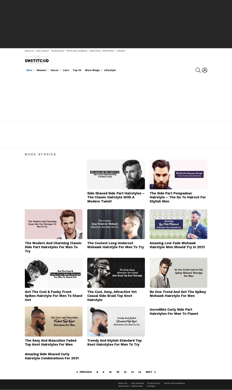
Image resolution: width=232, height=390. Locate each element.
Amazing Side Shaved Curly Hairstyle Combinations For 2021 (52, 356)
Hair (38, 143)
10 (110, 372)
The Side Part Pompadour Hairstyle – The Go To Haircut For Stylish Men (178, 197)
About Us (29, 51)
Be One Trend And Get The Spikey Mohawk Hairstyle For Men (178, 294)
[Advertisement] (116, 23)
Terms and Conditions (76, 51)
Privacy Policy (57, 51)
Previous (86, 372)
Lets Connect (42, 51)
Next (149, 372)
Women (41, 70)
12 (125, 372)
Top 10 (77, 70)
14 (139, 372)
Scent (88, 143)
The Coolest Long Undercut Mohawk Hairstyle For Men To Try (115, 245)
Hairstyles (59, 143)
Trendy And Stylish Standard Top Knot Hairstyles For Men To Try (114, 342)
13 (132, 372)
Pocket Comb (75, 143)
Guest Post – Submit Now (102, 51)
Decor (54, 70)
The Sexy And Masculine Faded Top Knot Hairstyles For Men (50, 342)
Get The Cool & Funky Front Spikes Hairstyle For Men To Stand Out (53, 296)
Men (29, 70)
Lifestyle (121, 51)
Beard (29, 143)
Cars (66, 70)
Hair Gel (47, 143)
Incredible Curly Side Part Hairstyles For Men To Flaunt (174, 311)
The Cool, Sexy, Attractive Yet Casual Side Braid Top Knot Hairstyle (112, 296)
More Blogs (92, 70)
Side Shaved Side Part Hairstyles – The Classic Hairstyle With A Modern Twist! (116, 197)
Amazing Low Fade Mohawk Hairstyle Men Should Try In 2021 (177, 245)
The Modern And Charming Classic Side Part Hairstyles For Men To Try (53, 247)
